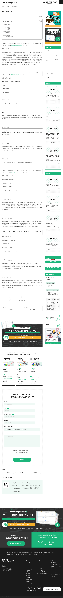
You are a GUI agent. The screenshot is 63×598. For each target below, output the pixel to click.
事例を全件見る (53, 261)
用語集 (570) (48, 77)
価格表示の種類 (6, 24)
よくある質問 (29, 579)
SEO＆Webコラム (53, 560)
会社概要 (28, 575)
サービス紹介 (29, 563)
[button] (14, 326)
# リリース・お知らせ (51, 142)
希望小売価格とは (7, 23)
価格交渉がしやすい (8, 33)
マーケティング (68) (50, 69)
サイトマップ (29, 583)
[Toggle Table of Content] (39, 21)
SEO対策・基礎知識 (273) (51, 55)
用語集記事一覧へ (22, 300)
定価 (5, 25)
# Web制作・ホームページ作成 (53, 120)
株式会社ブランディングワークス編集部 (21, 483)
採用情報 (28, 581)
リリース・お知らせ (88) (51, 73)
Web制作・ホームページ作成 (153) (52, 60)
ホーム (27, 560)
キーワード (41, 568)
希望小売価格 (7, 27)
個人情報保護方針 (16, 450)
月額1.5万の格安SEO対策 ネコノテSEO (30, 570)
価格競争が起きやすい (9, 36)
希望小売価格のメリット (8, 31)
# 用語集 (41, 16)
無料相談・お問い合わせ (16, 45)
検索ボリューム (41, 564)
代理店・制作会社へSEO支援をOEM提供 (30, 554)
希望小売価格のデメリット (8, 35)
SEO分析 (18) (49, 50)
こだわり (28, 577)
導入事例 (28, 573)
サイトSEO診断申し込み (42, 573)
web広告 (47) (48, 64)
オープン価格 (7, 28)
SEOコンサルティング (30, 567)
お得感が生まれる (8, 32)
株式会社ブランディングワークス (48, 596)
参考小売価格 (7, 29)
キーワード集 (41, 571)
